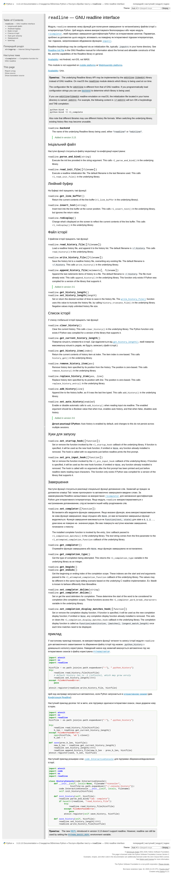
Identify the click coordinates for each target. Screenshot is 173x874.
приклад (11, 40)
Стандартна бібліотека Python (52, 4)
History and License (147, 859)
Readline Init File (56, 50)
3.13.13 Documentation (26, 4)
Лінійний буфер (14, 29)
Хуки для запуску (15, 36)
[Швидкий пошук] (150, 8)
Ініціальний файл (15, 26)
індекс (166, 4)
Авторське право (133, 852)
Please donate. (164, 864)
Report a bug (10, 71)
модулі (159, 4)
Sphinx (162, 872)
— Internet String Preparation (22, 49)
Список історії (13, 33)
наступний (149, 4)
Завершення (13, 38)
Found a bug (164, 869)
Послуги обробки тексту (79, 4)
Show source (10, 73)
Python (9, 4)
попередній (138, 4)
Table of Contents (13, 20)
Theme (131, 8)
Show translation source (14, 76)
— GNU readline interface (108, 4)
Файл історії (13, 31)
